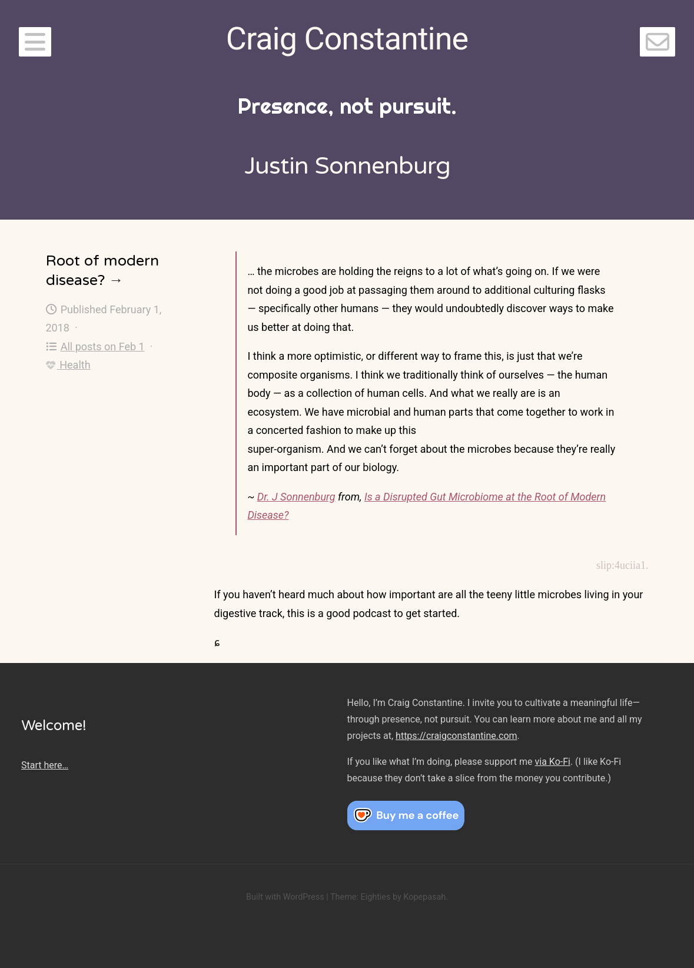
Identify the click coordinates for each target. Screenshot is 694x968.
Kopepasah (424, 897)
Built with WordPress (285, 897)
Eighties (375, 897)
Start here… (44, 765)
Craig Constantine (347, 38)
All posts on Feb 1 (95, 346)
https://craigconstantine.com (456, 735)
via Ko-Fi (552, 761)
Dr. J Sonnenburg (296, 496)
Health (68, 365)
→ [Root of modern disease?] (116, 280)
